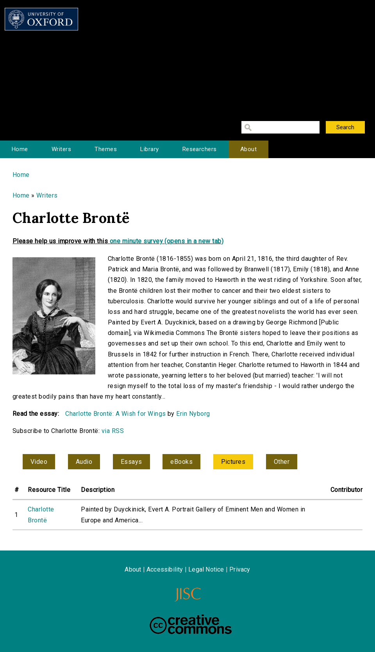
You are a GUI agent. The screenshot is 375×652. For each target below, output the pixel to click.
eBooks (181, 461)
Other (281, 461)
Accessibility (164, 569)
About (248, 149)
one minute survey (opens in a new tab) (166, 241)
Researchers (199, 149)
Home (20, 149)
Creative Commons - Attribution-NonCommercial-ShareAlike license (191, 624)
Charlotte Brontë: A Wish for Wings (115, 413)
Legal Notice (206, 569)
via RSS (113, 431)
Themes (106, 149)
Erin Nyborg (193, 413)
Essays (131, 461)
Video (38, 461)
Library (149, 149)
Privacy (239, 569)
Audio (84, 461)
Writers (61, 149)
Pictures (233, 461)
